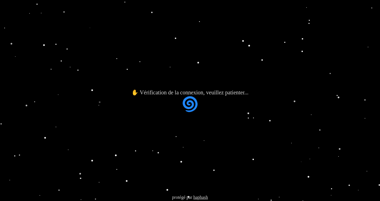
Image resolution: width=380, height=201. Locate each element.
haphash (200, 197)
